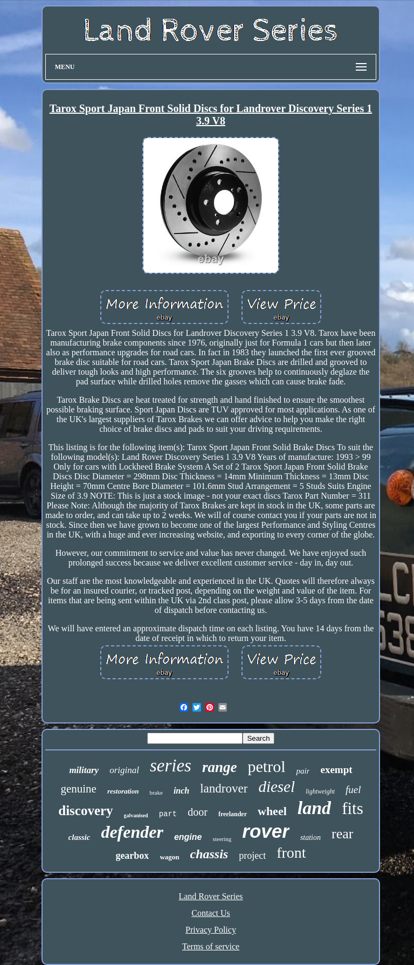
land (314, 808)
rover (265, 831)
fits (352, 808)
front (291, 852)
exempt (336, 769)
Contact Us (210, 913)
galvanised (136, 815)
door (198, 812)
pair (302, 771)
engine (188, 837)
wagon (169, 857)
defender (132, 832)
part (168, 814)
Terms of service (210, 946)
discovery (85, 810)
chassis (209, 854)
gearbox (132, 855)
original (124, 770)
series (170, 765)
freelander (232, 814)
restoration (123, 791)
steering (221, 839)
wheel (272, 811)
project (252, 855)
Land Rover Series (210, 896)
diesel (276, 786)
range (219, 767)
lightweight (320, 791)
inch (181, 790)
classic (79, 837)
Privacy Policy (210, 929)
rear (342, 834)
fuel (353, 789)
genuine (78, 788)
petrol (266, 766)
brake (155, 792)
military (84, 770)
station (310, 837)
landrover (223, 788)
